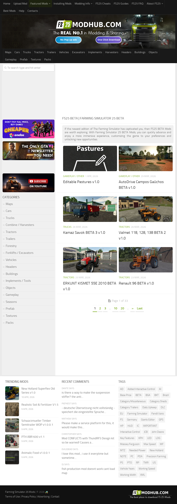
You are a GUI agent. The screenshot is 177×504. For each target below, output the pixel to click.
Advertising (43, 496)
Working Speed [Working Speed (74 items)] (147, 468)
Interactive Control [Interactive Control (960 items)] (130, 431)
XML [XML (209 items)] (142, 474)
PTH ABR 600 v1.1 (33, 436)
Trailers (51, 52)
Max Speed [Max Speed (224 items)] (150, 444)
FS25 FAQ (137, 3)
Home (6, 3)
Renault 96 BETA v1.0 (136, 283)
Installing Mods (62, 3)
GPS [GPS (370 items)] (161, 419)
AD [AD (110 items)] (121, 389)
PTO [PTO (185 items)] (129, 462)
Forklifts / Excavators (19, 253)
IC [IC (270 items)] (138, 425)
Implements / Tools (18, 281)
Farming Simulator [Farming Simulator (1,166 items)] (137, 413)
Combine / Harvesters (20, 225)
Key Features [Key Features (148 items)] (127, 438)
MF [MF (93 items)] (162, 444)
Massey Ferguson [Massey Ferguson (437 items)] (129, 444)
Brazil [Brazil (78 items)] (166, 395)
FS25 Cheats (103, 3)
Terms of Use (12, 496)
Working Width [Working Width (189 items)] (128, 474)
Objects (153, 52)
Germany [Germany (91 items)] (132, 419)
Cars (17, 52)
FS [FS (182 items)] (121, 419)
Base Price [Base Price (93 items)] (125, 395)
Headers (126, 52)
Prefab (23, 59)
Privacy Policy (28, 496)
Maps (8, 52)
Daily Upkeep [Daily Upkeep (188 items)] (149, 407)
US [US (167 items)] (154, 462)
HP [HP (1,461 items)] (121, 425)
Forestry (11, 246)
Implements (95, 52)
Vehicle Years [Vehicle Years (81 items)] (127, 468)
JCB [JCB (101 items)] (146, 431)
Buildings (139, 52)
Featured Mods (39, 3)
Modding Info (82, 3)
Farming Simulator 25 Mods (20, 491)
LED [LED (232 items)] (149, 438)
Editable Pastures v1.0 (81, 182)
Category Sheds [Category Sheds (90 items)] (158, 401)
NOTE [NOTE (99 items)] (123, 456)
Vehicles (64, 52)
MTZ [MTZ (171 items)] (122, 450)
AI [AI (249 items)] (160, 389)
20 (122, 308)
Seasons (11, 302)
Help (21, 10)
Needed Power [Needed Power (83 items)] (137, 450)
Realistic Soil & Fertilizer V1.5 (39, 404)
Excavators (78, 52)
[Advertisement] (118, 89)
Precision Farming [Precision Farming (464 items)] (156, 456)
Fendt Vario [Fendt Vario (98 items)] (157, 413)
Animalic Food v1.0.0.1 (35, 452)
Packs (47, 59)
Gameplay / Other (73, 176)
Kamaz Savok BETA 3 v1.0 (84, 232)
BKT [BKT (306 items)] (156, 395)
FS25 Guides (121, 3)
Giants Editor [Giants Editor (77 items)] (148, 419)
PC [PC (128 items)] (132, 456)
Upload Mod (20, 3)
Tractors (39, 52)
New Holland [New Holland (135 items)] (156, 450)
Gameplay (11, 59)
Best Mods (9, 10)
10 (115, 308)
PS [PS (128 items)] (121, 462)
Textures (36, 59)
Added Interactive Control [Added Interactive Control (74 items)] (141, 389)
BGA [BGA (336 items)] (148, 395)
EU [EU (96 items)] (121, 413)
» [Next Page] (132, 308)
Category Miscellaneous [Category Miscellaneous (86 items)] (133, 401)
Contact (55, 496)
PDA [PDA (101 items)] (140, 456)
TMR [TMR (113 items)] (145, 462)
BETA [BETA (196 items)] (138, 395)
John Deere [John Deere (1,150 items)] (158, 431)
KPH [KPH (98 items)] (140, 438)
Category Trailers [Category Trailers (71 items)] (129, 407)
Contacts (32, 10)
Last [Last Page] (139, 308)
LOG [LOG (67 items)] (158, 438)
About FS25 (154, 3)
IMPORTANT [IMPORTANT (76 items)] (150, 425)
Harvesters (111, 52)
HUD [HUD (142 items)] (130, 425)
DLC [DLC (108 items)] (163, 407)
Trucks (27, 52)
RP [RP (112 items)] (137, 462)
